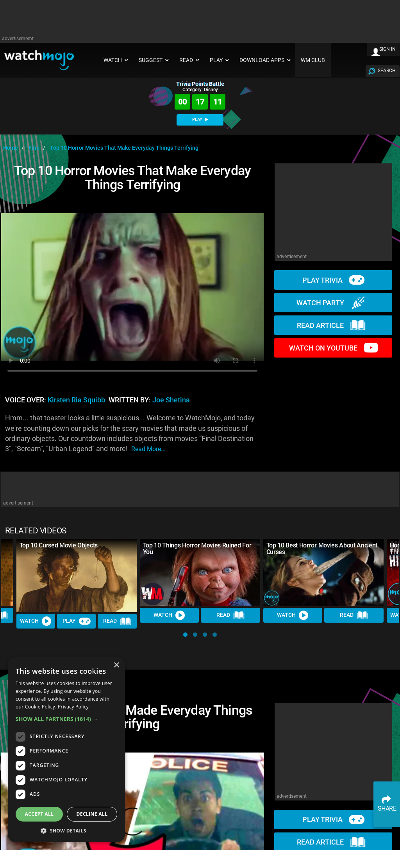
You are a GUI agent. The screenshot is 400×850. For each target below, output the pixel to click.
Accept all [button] (39, 814)
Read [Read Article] (118, 621)
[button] (185, 634)
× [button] (116, 665)
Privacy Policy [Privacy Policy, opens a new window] (73, 706)
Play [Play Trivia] (76, 621)
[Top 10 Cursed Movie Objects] (76, 576)
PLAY (200, 119)
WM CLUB (313, 60)
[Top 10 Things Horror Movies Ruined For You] (200, 572)
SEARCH (387, 70)
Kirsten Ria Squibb (76, 400)
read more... (148, 449)
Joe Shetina (171, 400)
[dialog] (66, 749)
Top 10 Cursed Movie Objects (59, 545)
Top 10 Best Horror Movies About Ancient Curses (322, 549)
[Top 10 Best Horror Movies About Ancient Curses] (323, 572)
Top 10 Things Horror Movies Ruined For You (197, 549)
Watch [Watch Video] (36, 621)
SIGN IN (387, 49)
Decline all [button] (92, 814)
